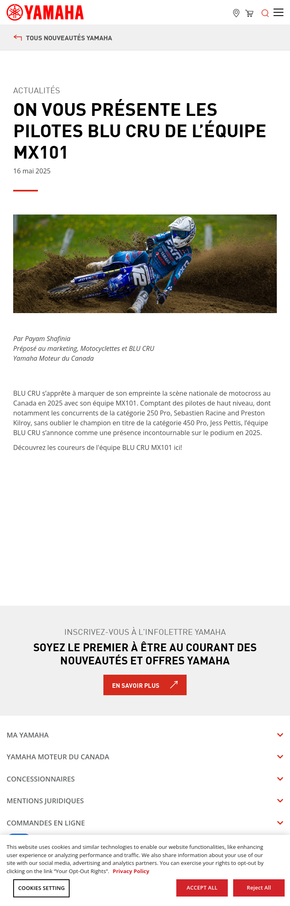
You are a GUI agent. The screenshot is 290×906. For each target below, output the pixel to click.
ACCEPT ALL (202, 887)
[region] (145, 870)
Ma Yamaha (28, 735)
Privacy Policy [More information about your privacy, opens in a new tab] (130, 871)
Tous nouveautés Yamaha (62, 37)
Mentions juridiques (45, 800)
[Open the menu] (265, 12)
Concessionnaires (41, 779)
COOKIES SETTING (41, 888)
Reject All (259, 887)
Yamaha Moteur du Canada (58, 756)
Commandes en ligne (46, 823)
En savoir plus (135, 684)
